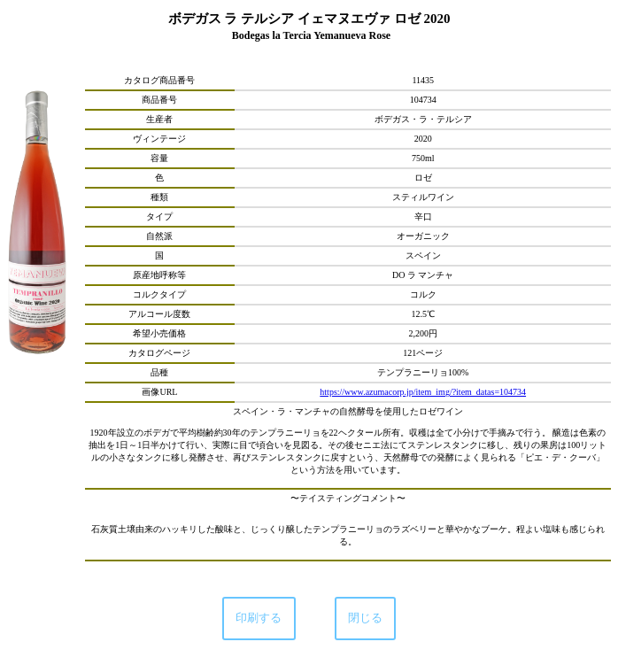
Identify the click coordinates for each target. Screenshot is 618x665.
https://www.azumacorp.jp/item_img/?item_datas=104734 (423, 392)
